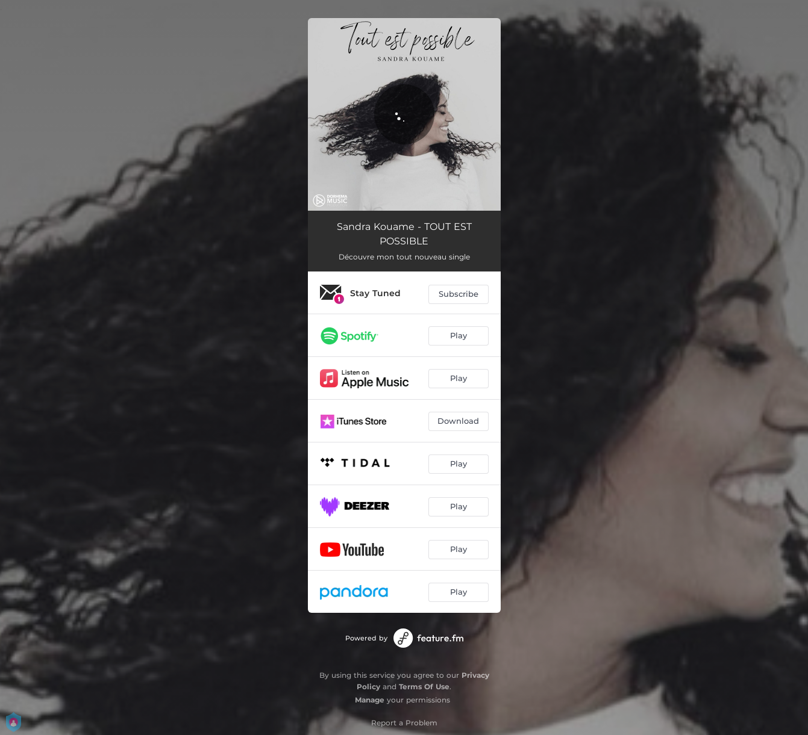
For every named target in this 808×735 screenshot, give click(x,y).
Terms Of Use (424, 686)
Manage (369, 699)
